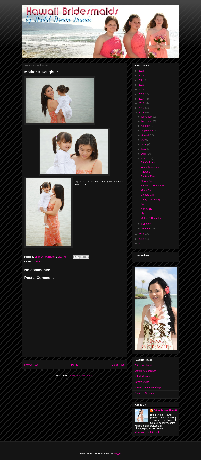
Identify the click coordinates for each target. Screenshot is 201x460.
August (145, 135)
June (144, 144)
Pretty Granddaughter (152, 199)
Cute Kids (37, 261)
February (146, 223)
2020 (142, 84)
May (143, 149)
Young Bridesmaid (150, 167)
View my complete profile (148, 432)
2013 (142, 234)
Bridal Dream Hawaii (165, 410)
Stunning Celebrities (145, 393)
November (147, 121)
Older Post (117, 364)
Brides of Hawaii (143, 365)
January (145, 228)
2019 (142, 89)
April (144, 153)
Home (74, 364)
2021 (142, 80)
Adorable (145, 171)
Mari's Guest (147, 190)
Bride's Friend (148, 162)
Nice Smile (146, 208)
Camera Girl (147, 194)
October (145, 125)
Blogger (117, 453)
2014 (142, 112)
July (143, 139)
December (147, 116)
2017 (142, 98)
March (145, 158)
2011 (142, 243)
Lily (142, 213)
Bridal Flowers (142, 376)
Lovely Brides (142, 382)
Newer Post (31, 364)
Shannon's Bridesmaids (153, 185)
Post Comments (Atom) (80, 375)
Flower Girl (146, 181)
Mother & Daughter (151, 218)
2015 (142, 108)
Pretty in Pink (148, 176)
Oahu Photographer (145, 370)
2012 (142, 239)
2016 (142, 103)
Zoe (143, 204)
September (147, 130)
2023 (142, 75)
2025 (142, 70)
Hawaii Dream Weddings (148, 387)
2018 (142, 94)
